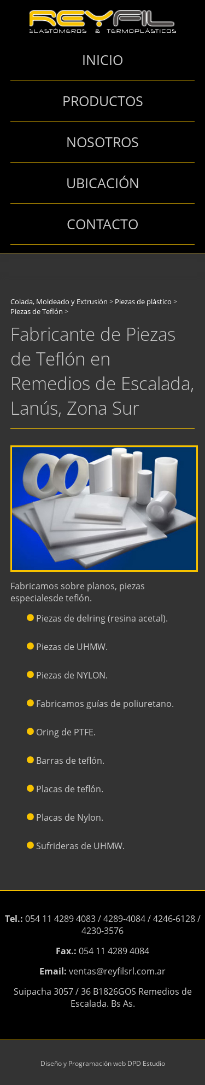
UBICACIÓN (102, 182)
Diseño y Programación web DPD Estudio (102, 1063)
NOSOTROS (102, 141)
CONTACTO (102, 223)
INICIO (102, 59)
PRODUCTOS (102, 100)
